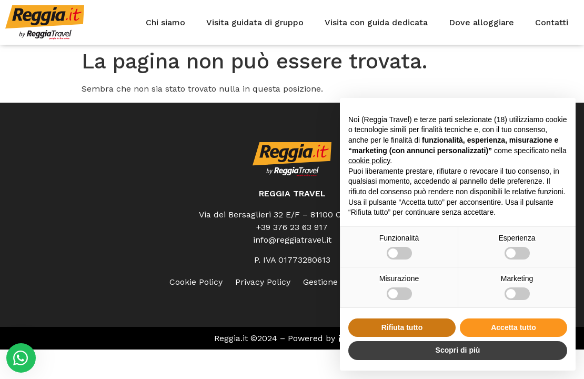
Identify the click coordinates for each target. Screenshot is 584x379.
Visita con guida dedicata (376, 22)
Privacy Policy (262, 282)
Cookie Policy (196, 282)
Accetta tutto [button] (513, 327)
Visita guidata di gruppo (255, 22)
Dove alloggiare (481, 22)
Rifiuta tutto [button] (402, 327)
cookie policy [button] (369, 160)
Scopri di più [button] (458, 350)
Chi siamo (165, 22)
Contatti (551, 22)
